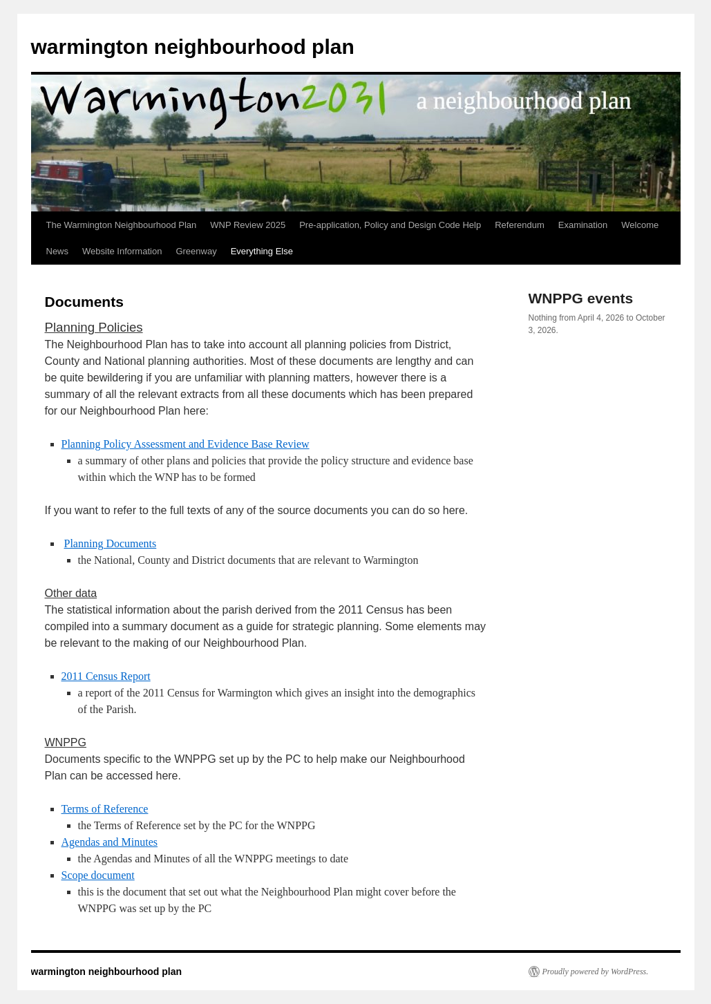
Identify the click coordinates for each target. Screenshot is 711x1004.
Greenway (196, 251)
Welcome (639, 225)
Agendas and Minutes (109, 842)
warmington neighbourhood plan (192, 46)
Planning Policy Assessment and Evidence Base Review (185, 444)
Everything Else (262, 251)
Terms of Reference (105, 809)
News (57, 251)
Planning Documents (110, 543)
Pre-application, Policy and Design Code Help (390, 225)
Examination (583, 225)
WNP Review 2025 (247, 225)
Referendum (519, 225)
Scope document (98, 875)
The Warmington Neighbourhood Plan (121, 225)
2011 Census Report (106, 676)
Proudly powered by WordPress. (595, 971)
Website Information (122, 251)
